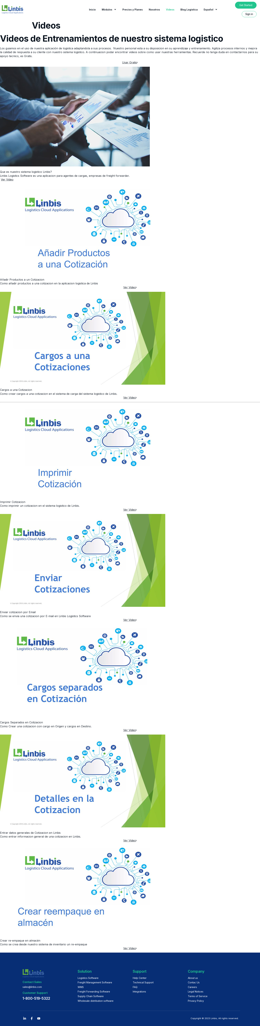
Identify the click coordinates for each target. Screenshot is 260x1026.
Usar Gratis (130, 62)
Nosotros (154, 9)
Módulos (109, 9)
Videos (170, 9)
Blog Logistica (189, 9)
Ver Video (7, 179)
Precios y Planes (132, 9)
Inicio (92, 9)
